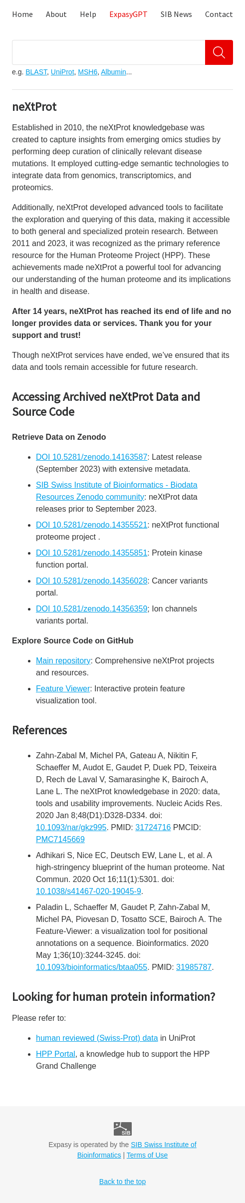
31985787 (194, 967)
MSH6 (87, 72)
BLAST (36, 72)
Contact (219, 14)
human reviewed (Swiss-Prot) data (97, 1038)
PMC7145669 (60, 839)
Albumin (113, 72)
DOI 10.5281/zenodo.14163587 (91, 457)
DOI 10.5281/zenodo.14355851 (91, 553)
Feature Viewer (63, 688)
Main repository (63, 660)
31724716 (153, 827)
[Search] (219, 52)
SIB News (176, 14)
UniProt (62, 72)
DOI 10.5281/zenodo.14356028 (91, 581)
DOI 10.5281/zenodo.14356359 (91, 608)
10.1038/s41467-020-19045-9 (88, 891)
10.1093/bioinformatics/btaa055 (91, 967)
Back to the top (122, 1182)
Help (88, 14)
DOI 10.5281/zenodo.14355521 (91, 525)
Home (22, 14)
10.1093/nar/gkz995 (71, 827)
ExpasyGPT (128, 14)
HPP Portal (55, 1054)
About (56, 14)
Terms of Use (147, 1155)
